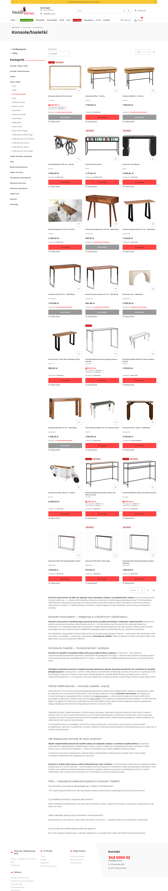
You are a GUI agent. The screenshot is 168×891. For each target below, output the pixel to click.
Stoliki (14, 90)
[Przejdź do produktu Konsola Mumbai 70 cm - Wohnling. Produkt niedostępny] (65, 409)
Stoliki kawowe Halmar (20, 147)
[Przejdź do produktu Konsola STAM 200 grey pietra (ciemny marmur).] (139, 542)
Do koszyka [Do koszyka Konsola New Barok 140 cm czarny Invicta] (102, 445)
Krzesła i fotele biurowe (20, 71)
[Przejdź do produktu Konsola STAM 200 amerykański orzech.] (65, 542)
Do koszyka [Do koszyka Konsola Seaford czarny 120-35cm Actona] (139, 514)
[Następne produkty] (148, 590)
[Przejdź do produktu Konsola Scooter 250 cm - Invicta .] (65, 474)
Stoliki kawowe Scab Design (22, 151)
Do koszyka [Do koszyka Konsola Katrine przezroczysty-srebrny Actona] (102, 380)
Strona (139, 52)
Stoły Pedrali (16, 118)
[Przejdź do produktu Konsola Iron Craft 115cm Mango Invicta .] (65, 340)
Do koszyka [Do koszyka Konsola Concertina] (102, 182)
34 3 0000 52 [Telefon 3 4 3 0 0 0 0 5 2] (48, 10)
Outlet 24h (14, 194)
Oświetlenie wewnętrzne (20, 178)
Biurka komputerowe (19, 167)
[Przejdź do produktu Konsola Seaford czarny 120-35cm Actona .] (139, 474)
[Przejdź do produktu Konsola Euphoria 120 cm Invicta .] (65, 210)
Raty (12, 862)
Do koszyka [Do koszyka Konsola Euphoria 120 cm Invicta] (65, 247)
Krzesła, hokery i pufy (19, 66)
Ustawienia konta (76, 860)
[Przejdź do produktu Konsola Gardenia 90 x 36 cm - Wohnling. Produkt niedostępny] (102, 210)
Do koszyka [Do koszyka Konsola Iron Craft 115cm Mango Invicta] (65, 380)
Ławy (14, 98)
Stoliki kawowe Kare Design (22, 135)
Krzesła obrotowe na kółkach (22, 881)
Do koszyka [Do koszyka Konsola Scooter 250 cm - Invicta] (65, 514)
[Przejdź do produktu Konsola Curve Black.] (139, 145)
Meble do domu (16, 172)
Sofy (12, 162)
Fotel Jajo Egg (16, 884)
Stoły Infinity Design (19, 131)
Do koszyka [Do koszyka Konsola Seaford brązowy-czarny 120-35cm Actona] (102, 514)
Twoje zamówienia (77, 856)
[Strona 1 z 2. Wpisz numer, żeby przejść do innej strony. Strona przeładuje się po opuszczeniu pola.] (144, 52)
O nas (42, 856)
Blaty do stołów (18, 106)
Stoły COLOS (17, 127)
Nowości (13, 199)
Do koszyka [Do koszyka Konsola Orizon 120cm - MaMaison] (139, 445)
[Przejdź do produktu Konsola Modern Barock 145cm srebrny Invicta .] (139, 340)
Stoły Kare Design (19, 114)
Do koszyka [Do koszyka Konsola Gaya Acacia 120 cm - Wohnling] (139, 247)
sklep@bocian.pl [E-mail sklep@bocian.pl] (49, 14)
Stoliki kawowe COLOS (20, 143)
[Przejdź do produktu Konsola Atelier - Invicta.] (102, 77)
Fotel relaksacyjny (18, 887)
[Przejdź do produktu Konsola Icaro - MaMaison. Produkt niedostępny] (139, 275)
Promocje (14, 204)
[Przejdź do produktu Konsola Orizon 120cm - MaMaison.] (139, 409)
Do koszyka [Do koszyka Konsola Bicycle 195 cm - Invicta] (65, 182)
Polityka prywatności (48, 866)
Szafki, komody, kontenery (21, 156)
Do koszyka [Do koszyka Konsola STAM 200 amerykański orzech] (65, 579)
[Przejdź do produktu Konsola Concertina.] (102, 145)
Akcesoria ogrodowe (18, 188)
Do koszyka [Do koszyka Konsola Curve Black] (139, 182)
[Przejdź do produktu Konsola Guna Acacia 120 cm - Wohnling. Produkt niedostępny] (102, 275)
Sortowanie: (52, 49)
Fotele (12, 77)
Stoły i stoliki (26, 27)
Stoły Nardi (16, 110)
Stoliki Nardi (16, 123)
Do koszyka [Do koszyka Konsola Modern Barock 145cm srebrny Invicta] (139, 380)
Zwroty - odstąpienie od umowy (23, 859)
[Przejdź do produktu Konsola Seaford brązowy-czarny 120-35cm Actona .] (102, 474)
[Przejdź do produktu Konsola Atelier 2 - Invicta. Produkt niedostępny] (139, 77)
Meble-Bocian (16, 27)
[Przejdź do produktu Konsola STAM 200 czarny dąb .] (102, 542)
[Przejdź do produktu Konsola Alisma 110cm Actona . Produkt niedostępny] (65, 77)
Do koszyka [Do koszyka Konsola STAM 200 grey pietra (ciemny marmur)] (139, 579)
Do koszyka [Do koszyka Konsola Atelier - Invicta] (102, 117)
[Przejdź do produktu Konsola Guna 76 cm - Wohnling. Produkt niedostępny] (65, 275)
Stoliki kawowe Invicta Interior (23, 139)
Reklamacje (15, 865)
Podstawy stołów (18, 102)
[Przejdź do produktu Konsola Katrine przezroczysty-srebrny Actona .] (102, 340)
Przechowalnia (76, 863)
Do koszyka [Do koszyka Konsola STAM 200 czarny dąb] (102, 579)
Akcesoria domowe (18, 183)
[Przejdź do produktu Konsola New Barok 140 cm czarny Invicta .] (102, 409)
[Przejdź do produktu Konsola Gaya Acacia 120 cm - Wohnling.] (139, 210)
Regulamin (44, 863)
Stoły (14, 86)
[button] (155, 2)
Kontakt (43, 860)
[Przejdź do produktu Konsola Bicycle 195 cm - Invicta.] (65, 145)
